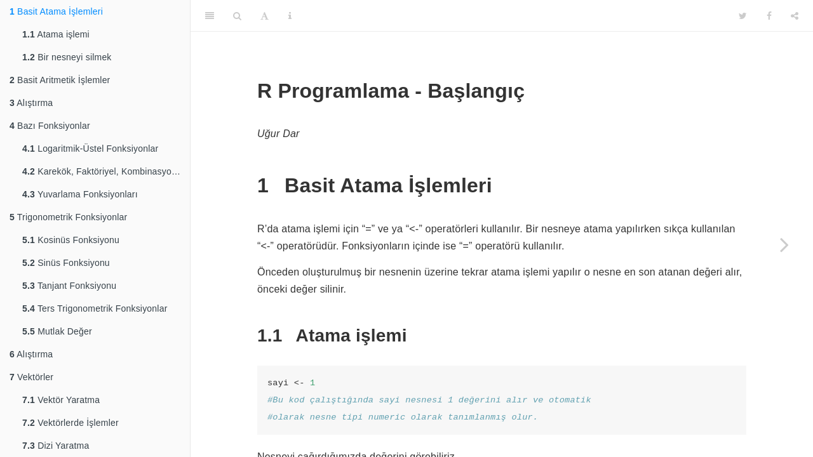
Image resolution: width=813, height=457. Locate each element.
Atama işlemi (56, 34)
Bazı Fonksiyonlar (50, 126)
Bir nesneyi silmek (67, 57)
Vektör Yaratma (61, 400)
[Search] (237, 16)
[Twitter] (742, 16)
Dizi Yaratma (55, 445)
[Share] (794, 16)
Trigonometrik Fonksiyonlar (68, 217)
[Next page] (784, 244)
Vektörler (31, 377)
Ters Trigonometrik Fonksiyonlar (95, 308)
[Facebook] (769, 16)
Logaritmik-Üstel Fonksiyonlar (90, 148)
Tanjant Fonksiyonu (69, 286)
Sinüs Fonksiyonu (66, 263)
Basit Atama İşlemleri (56, 11)
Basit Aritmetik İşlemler (60, 80)
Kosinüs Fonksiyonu (70, 240)
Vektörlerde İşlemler (70, 423)
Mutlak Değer (57, 331)
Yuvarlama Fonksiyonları (80, 194)
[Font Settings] (264, 16)
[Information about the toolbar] (290, 16)
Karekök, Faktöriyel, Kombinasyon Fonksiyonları (106, 171)
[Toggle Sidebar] (210, 16)
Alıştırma (31, 103)
